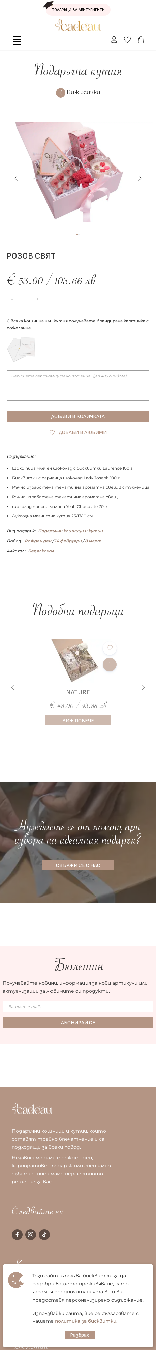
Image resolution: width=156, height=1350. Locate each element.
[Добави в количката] (110, 664)
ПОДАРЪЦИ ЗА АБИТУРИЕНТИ (75, 8)
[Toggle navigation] (17, 40)
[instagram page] (30, 1234)
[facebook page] (17, 1234)
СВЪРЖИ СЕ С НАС (78, 865)
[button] (140, 178)
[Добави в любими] (110, 648)
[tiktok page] (44, 1234)
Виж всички (78, 93)
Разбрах (79, 1335)
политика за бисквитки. (86, 1321)
